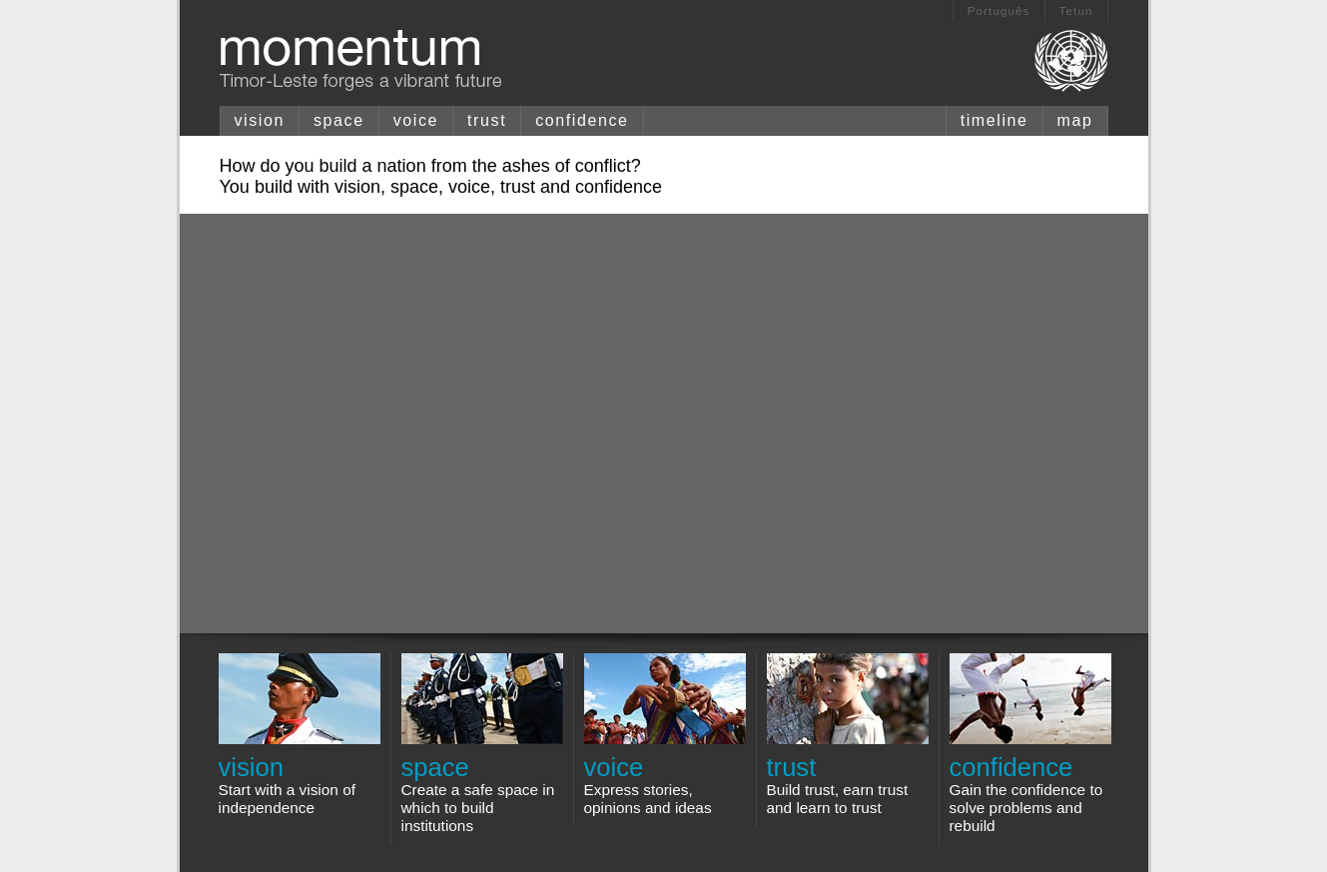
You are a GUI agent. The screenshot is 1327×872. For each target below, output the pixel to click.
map (1075, 120)
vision (260, 120)
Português (999, 11)
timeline (994, 120)
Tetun (1076, 11)
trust (486, 120)
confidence (581, 120)
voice (415, 120)
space (339, 120)
